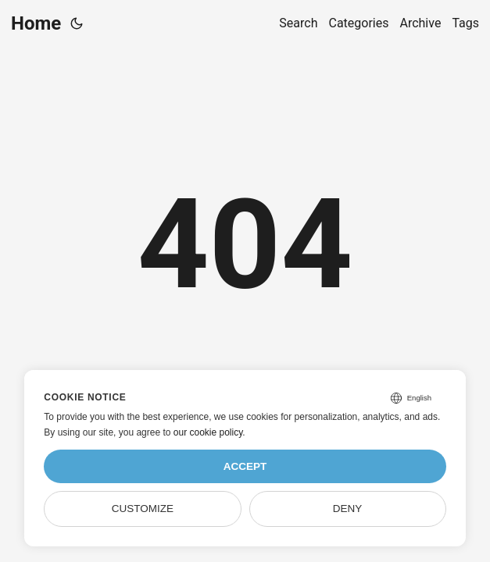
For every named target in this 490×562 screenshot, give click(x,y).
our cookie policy (208, 432)
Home (36, 23)
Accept (245, 466)
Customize (142, 508)
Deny (348, 508)
